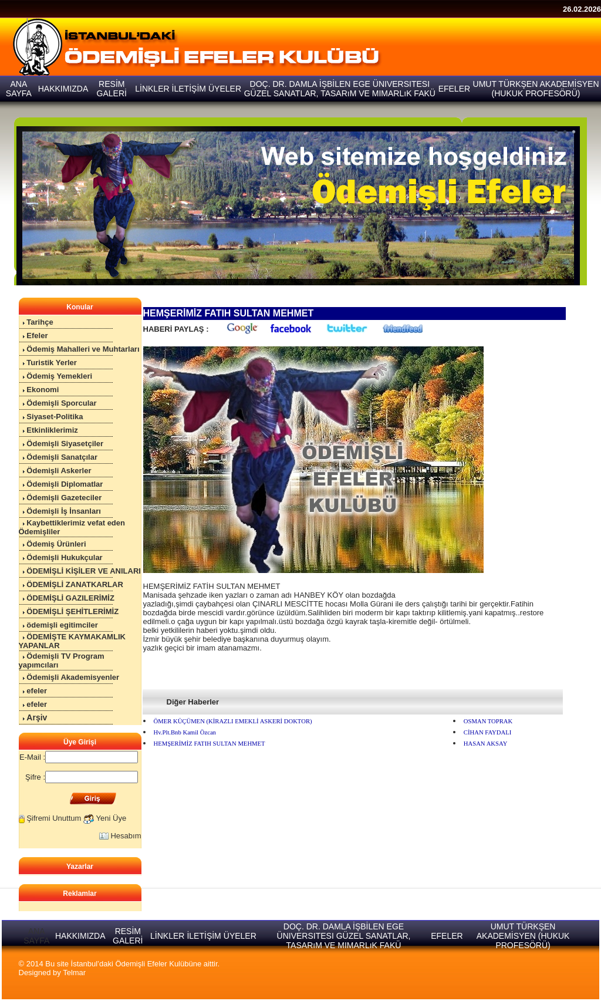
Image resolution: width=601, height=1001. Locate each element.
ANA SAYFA (36, 935)
